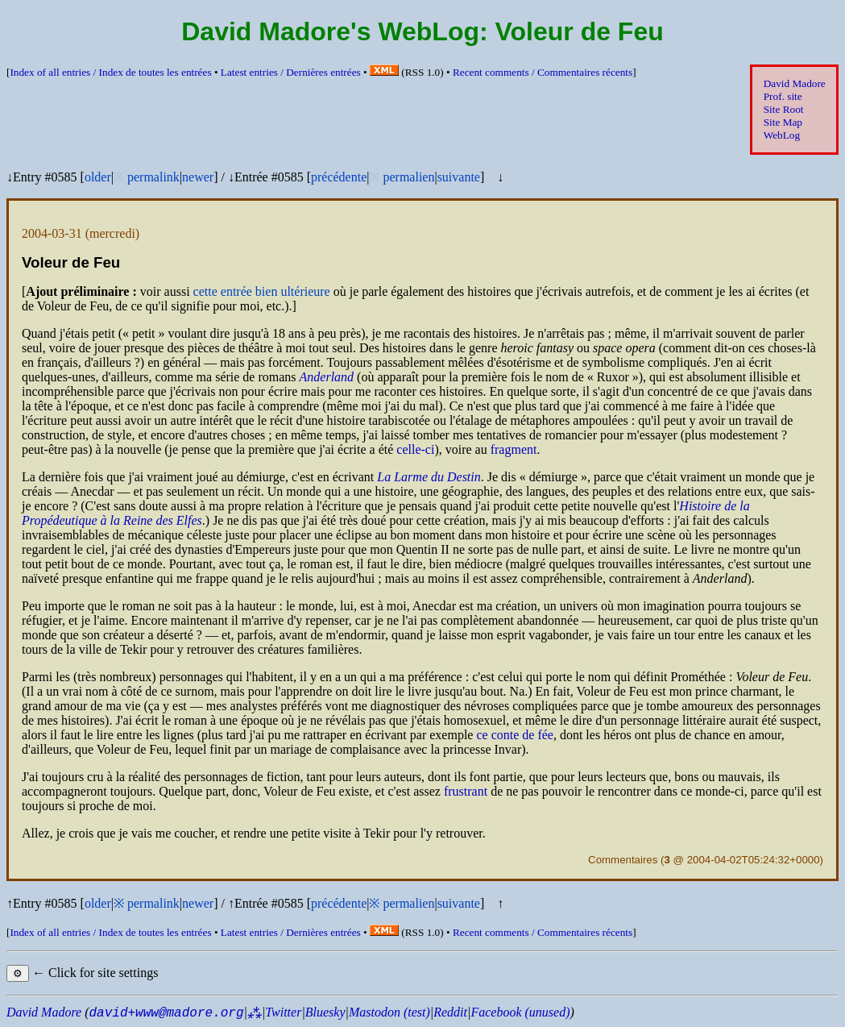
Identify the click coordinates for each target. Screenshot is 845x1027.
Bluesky (325, 1012)
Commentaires (622, 860)
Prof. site (783, 96)
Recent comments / (542, 72)
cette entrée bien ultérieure (261, 291)
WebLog (782, 135)
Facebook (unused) (520, 1012)
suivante (458, 177)
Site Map (783, 122)
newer (197, 177)
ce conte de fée (514, 735)
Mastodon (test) (389, 1012)
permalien (408, 177)
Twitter (283, 1012)
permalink (153, 177)
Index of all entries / (110, 72)
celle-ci (415, 449)
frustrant (465, 791)
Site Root (784, 109)
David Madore (795, 83)
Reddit (450, 1012)
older (98, 177)
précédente (339, 177)
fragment (514, 449)
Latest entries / (291, 72)
